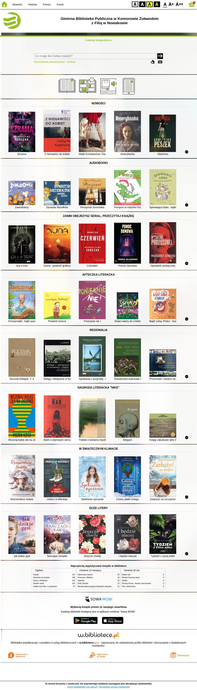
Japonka (81, 581)
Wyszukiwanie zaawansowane (49, 61)
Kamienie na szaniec (41, 577)
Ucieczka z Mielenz (85, 577)
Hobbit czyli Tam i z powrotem (45, 586)
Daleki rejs (126, 575)
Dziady (36, 575)
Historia (32, 4)
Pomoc (47, 4)
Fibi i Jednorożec (129, 586)
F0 (165, 4)
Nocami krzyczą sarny (131, 577)
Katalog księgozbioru (98, 40)
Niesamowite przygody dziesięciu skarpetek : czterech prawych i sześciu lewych (109, 586)
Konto (60, 4)
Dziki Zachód (83, 583)
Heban (124, 581)
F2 (179, 4)
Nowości (17, 4)
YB (149, 4)
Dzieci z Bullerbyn (40, 581)
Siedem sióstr (38, 583)
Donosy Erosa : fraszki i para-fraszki (136, 583)
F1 (171, 4)
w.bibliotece (88, 642)
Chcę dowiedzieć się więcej (82, 687)
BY (157, 4)
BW (142, 4)
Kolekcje (71, 61)
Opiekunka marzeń (85, 575)
